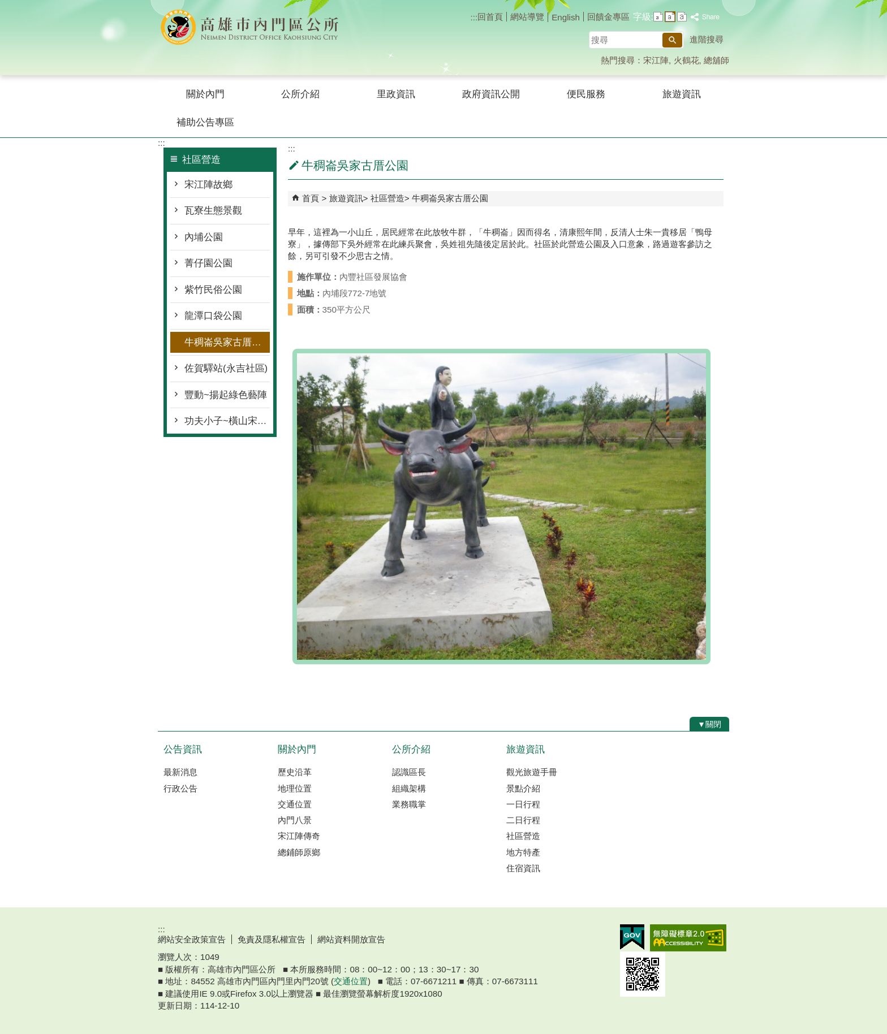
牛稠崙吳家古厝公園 (227, 342)
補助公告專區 (205, 122)
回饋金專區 (608, 16)
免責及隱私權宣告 (271, 939)
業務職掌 (409, 804)
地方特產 (523, 852)
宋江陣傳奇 (299, 836)
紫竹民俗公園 (213, 289)
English (566, 17)
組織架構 (409, 788)
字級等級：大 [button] (682, 16)
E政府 (632, 937)
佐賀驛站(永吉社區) (226, 368)
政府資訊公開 (491, 94)
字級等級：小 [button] (658, 16)
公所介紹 (300, 94)
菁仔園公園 (208, 263)
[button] (672, 40)
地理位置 (295, 788)
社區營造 (387, 198)
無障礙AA (688, 937)
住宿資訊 (523, 868)
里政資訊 (396, 94)
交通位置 (295, 804)
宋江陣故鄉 (208, 184)
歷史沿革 (295, 772)
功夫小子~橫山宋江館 (227, 421)
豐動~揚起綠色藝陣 (225, 395)
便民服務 (586, 94)
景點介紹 (523, 788)
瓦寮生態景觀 (213, 210)
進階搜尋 (707, 39)
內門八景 (295, 820)
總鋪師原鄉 (299, 852)
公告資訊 (182, 749)
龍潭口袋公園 (213, 315)
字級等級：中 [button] (670, 16)
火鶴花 (686, 60)
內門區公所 (253, 27)
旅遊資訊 (681, 94)
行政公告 (180, 788)
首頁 (310, 198)
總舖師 (716, 60)
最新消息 (180, 772)
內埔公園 (203, 237)
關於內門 (205, 94)
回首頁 (490, 16)
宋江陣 (656, 60)
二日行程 (523, 820)
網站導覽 (527, 16)
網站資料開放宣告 (351, 939)
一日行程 (523, 804)
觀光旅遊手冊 (531, 772)
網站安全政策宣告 (192, 939)
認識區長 (409, 772)
